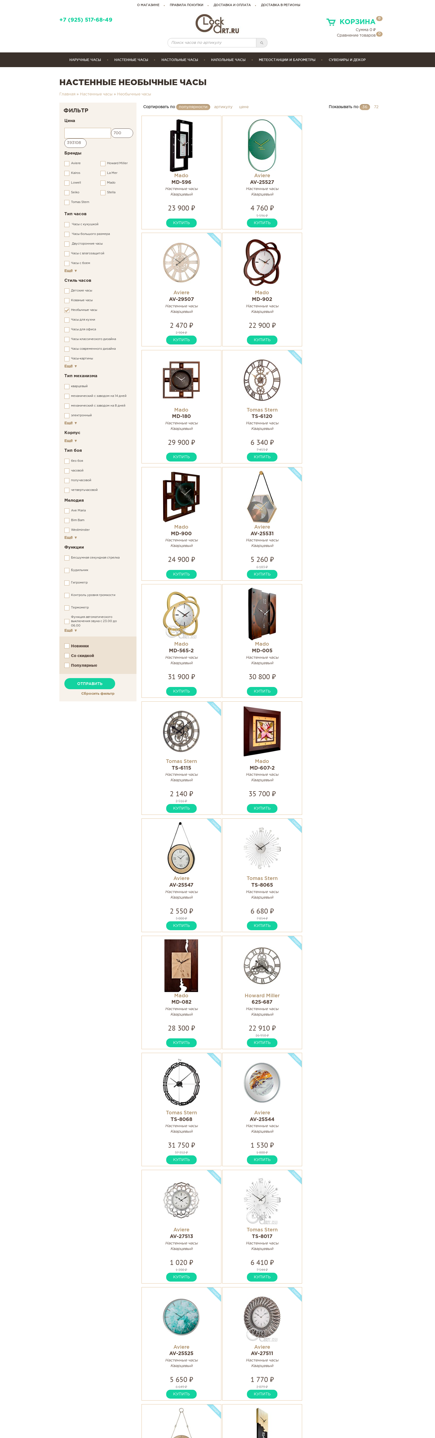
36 (364, 107)
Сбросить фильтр (98, 693)
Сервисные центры (243, 1413)
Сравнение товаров (356, 35)
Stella (111, 192)
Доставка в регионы (280, 5)
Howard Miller (117, 163)
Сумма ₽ (366, 30)
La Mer (112, 173)
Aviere (76, 163)
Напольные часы (228, 60)
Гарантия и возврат (244, 1406)
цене (244, 107)
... (288, 1200)
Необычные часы (134, 94)
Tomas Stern (80, 202)
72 (376, 107)
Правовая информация (326, 1413)
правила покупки (186, 5)
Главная (67, 94)
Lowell (76, 182)
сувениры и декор (347, 60)
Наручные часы (85, 60)
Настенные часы (131, 60)
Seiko (75, 192)
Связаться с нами (319, 1406)
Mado (111, 182)
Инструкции (235, 1400)
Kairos (75, 173)
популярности (193, 107)
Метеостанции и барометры (287, 60)
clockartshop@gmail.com (172, 1406)
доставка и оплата (232, 5)
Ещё (71, 270)
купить (171, 223)
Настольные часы (179, 60)
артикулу (223, 107)
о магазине (148, 5)
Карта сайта (314, 1400)
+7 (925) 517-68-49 (85, 20)
